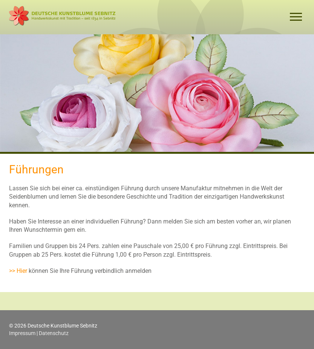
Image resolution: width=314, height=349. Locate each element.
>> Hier (18, 270)
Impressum (22, 333)
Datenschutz (54, 333)
